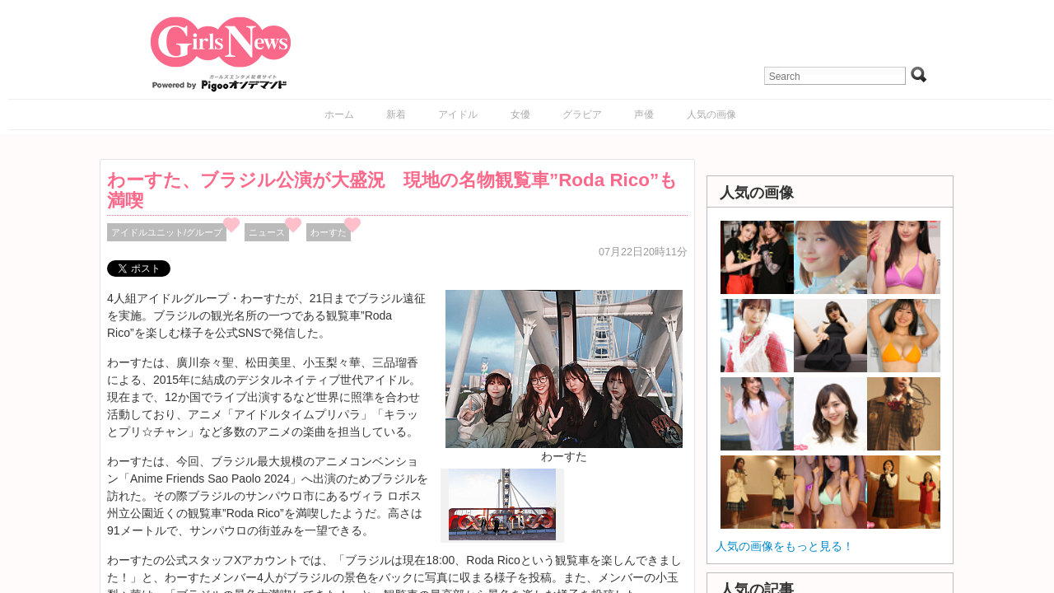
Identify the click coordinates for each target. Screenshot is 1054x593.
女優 (520, 114)
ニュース (267, 232)
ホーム (339, 114)
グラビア (582, 114)
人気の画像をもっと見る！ (785, 546)
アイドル (458, 114)
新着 (396, 114)
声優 (644, 114)
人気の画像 (711, 114)
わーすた (328, 232)
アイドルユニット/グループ (166, 232)
